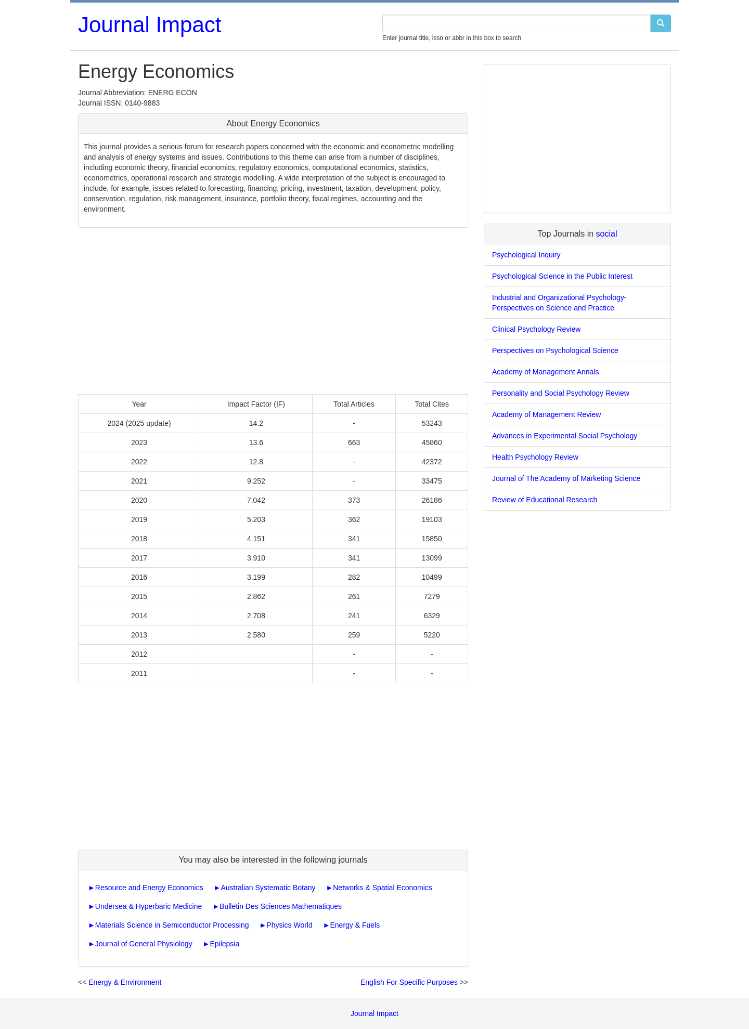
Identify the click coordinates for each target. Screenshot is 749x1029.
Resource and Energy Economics (149, 887)
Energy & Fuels (355, 925)
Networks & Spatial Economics (382, 887)
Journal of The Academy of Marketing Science (566, 478)
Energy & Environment (124, 982)
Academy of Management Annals (545, 372)
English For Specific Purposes (409, 982)
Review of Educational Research (544, 500)
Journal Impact (149, 24)
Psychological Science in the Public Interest (562, 276)
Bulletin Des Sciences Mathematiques (280, 906)
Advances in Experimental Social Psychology (564, 436)
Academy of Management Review (546, 414)
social (606, 233)
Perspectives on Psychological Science (555, 350)
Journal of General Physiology (143, 944)
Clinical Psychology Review (536, 329)
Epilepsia (224, 944)
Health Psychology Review (535, 457)
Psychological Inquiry (526, 255)
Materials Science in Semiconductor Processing (172, 925)
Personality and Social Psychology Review (560, 393)
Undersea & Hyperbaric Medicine (148, 906)
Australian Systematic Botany (268, 887)
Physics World (289, 925)
